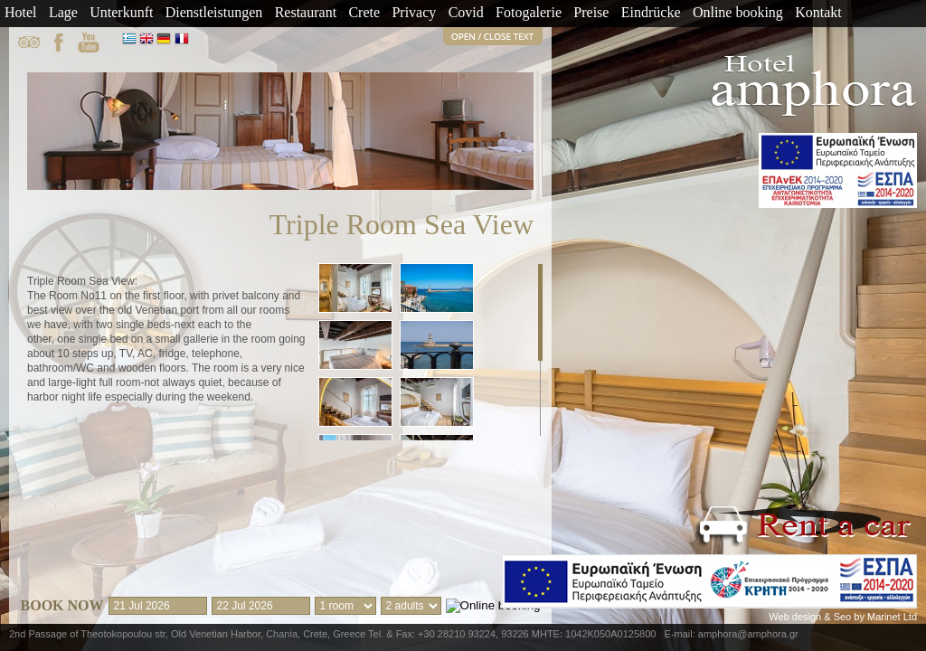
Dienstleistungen (214, 12)
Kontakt (818, 12)
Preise (591, 12)
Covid (466, 12)
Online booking (738, 12)
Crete (364, 12)
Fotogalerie (529, 12)
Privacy (414, 12)
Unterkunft (121, 12)
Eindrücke (651, 12)
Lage (63, 12)
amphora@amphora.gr (748, 633)
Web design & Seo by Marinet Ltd (843, 616)
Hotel (21, 12)
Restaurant (305, 12)
